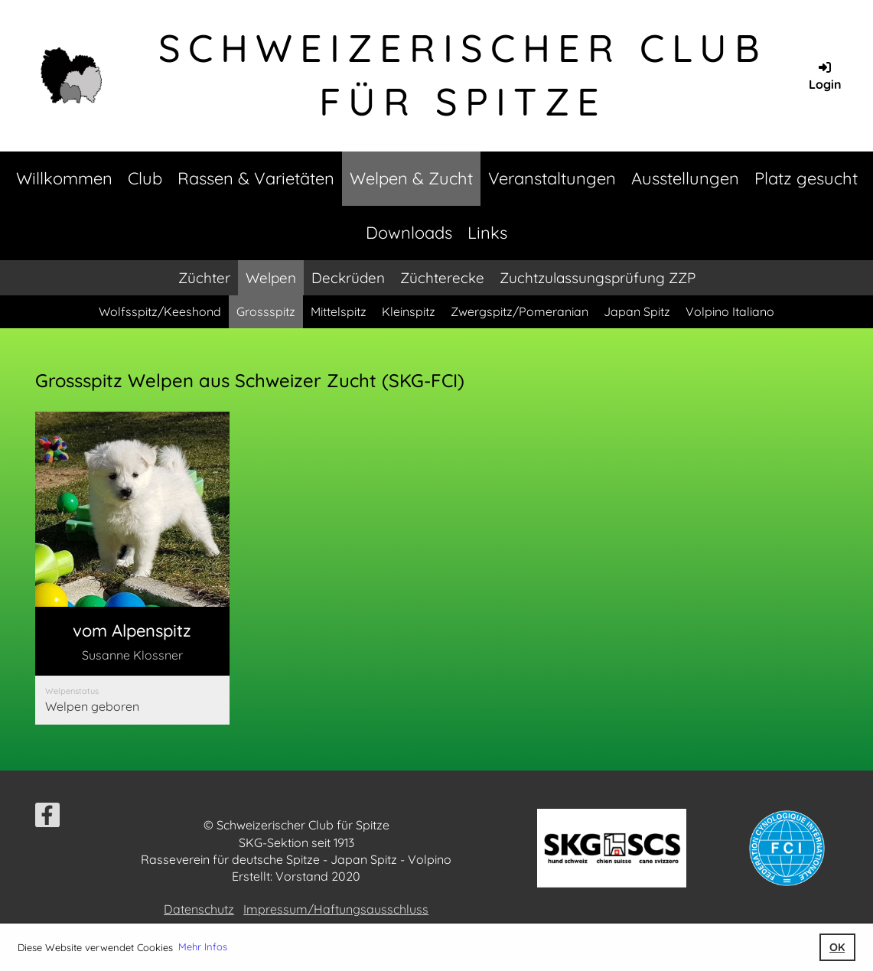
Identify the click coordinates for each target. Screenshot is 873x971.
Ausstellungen (685, 178)
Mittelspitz (338, 311)
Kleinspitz (408, 311)
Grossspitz (265, 311)
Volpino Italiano (730, 311)
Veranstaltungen (552, 178)
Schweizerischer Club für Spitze (462, 74)
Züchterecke (442, 278)
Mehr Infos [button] (202, 946)
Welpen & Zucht (411, 178)
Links (487, 232)
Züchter (204, 278)
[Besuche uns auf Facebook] (47, 818)
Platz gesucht (806, 178)
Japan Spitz (637, 311)
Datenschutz (199, 909)
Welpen (271, 278)
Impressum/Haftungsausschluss (335, 909)
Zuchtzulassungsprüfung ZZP (597, 278)
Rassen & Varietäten (256, 178)
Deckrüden (348, 278)
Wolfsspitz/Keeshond (160, 311)
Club (145, 178)
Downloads (409, 232)
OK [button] (837, 947)
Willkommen (64, 178)
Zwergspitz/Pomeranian (519, 311)
